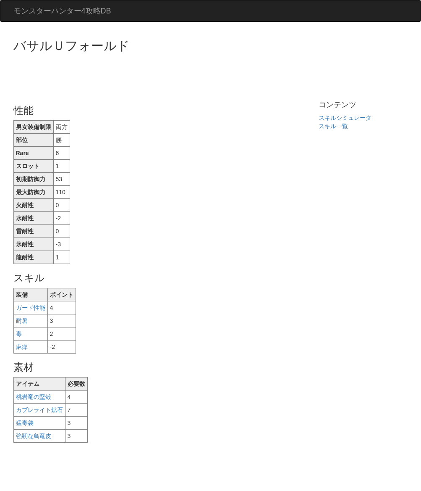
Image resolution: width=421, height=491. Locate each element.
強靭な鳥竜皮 (33, 436)
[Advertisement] (166, 76)
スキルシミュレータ (345, 117)
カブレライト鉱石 (39, 410)
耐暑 (22, 320)
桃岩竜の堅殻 (33, 396)
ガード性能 (30, 307)
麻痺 (22, 346)
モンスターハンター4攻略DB (62, 11)
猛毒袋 (25, 423)
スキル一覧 (333, 126)
